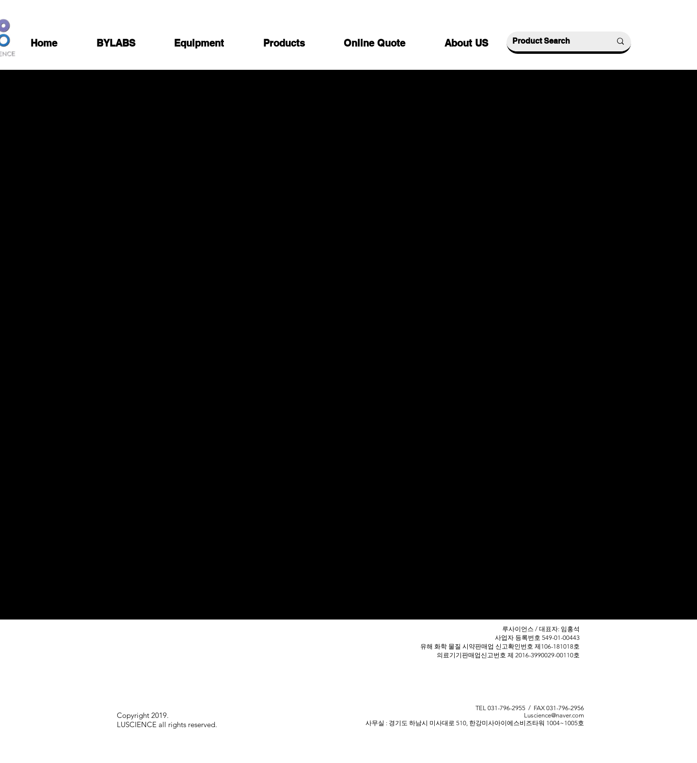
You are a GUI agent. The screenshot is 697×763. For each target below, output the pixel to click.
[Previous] (216, 449)
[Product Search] (554, 41)
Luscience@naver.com (554, 715)
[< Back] (216, 94)
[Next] (489, 449)
